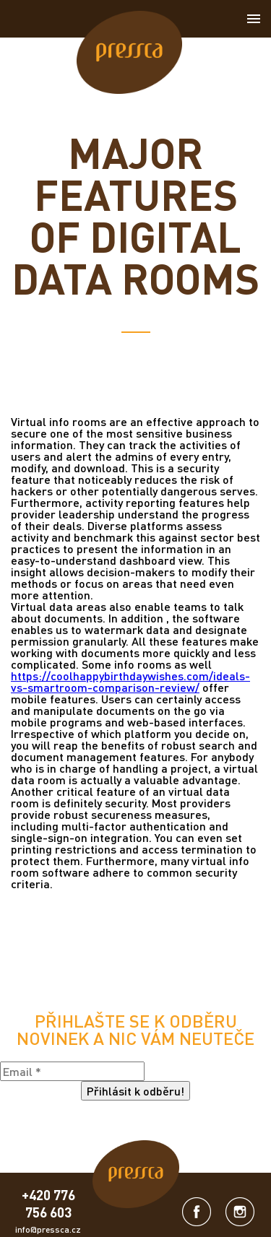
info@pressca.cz (48, 1229)
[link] (129, 53)
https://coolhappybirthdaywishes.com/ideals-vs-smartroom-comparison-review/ (130, 681)
